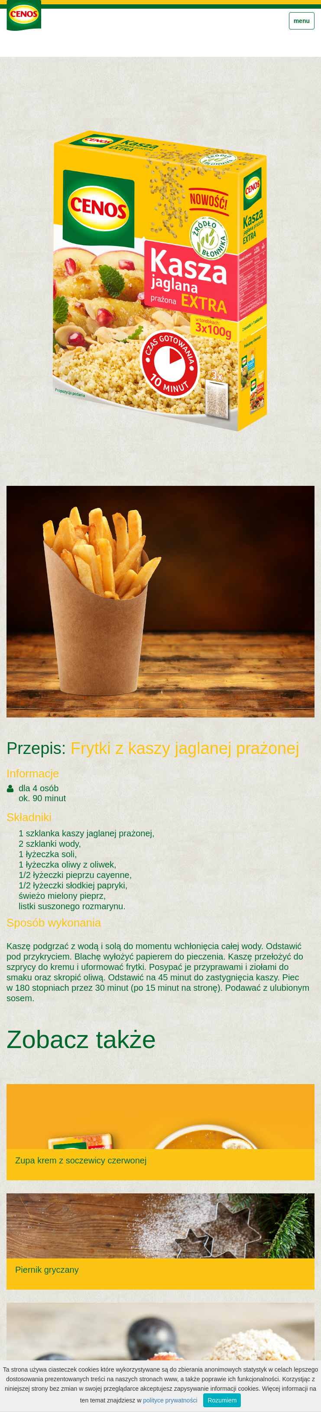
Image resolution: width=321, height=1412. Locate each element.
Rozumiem (222, 1400)
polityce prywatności (170, 1400)
